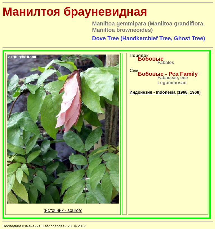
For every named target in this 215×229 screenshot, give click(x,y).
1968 (182, 92)
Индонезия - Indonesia (153, 92)
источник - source (63, 210)
